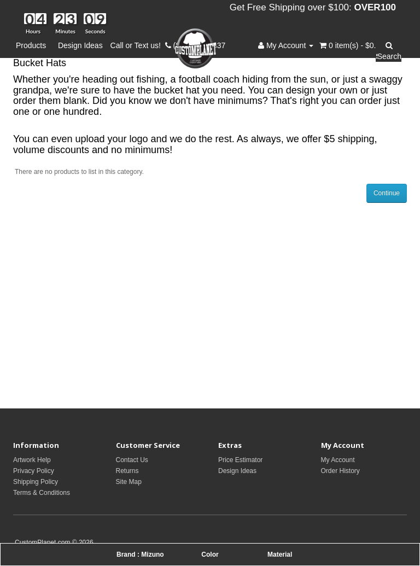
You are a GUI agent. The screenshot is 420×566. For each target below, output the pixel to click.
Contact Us (132, 460)
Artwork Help (32, 460)
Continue (387, 193)
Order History (340, 471)
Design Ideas (80, 45)
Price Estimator (240, 460)
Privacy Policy (33, 471)
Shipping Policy (35, 482)
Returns (127, 471)
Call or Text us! (137, 45)
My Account (338, 460)
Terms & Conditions (41, 493)
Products (33, 45)
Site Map (129, 482)
